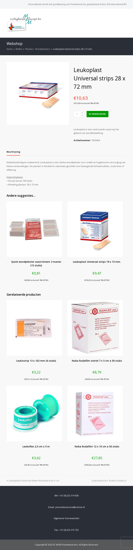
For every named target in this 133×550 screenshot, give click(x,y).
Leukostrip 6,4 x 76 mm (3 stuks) (109, 480)
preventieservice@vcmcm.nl (70, 507)
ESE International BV (116, 4)
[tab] (13, 151)
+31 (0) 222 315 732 (69, 529)
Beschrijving (13, 151)
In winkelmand (97, 113)
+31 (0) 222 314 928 (68, 495)
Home (9, 49)
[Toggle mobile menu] (124, 23)
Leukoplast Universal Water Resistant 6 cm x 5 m (33, 480)
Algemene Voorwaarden (66, 518)
